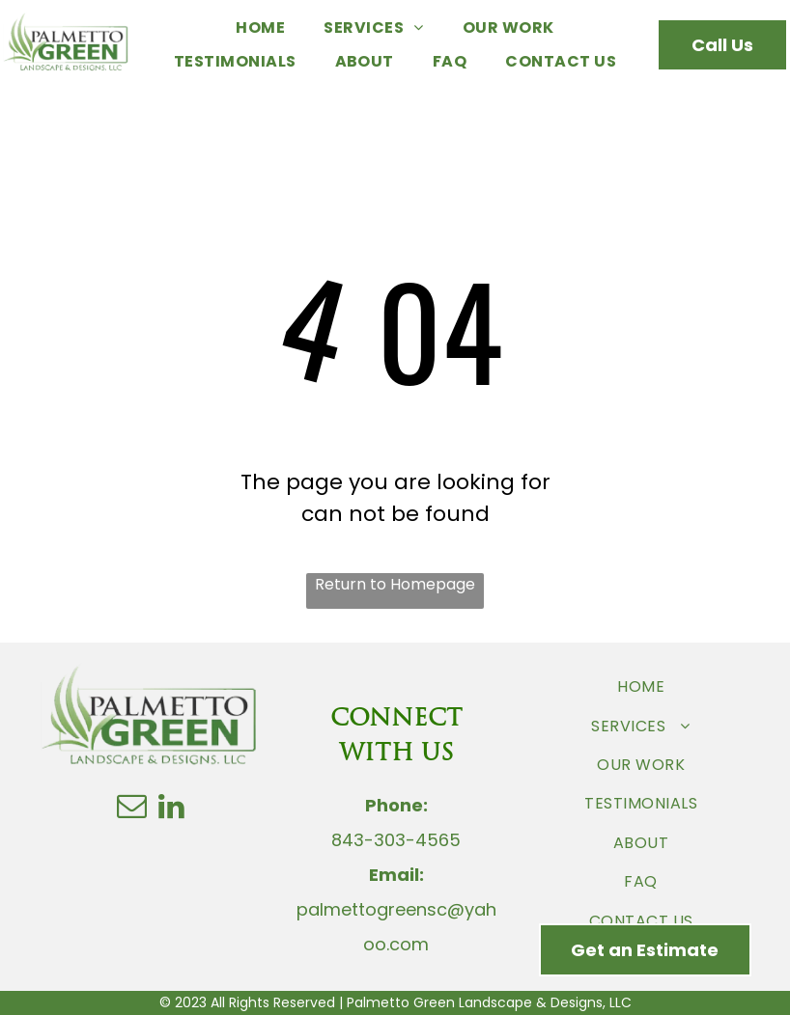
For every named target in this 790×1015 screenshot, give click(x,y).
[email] (132, 809)
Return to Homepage (395, 584)
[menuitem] (260, 28)
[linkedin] (172, 809)
